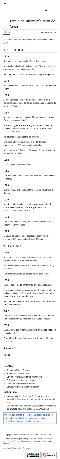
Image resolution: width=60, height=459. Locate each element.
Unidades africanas (14, 421)
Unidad (6, 40)
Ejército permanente (34, 421)
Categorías (9, 415)
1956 (19, 145)
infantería (17, 40)
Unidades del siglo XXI (15, 418)
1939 (37, 40)
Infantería (20, 415)
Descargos (27, 448)
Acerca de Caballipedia (12, 448)
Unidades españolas (37, 418)
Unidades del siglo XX (43, 415)
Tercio (29, 415)
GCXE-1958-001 (11, 132)
